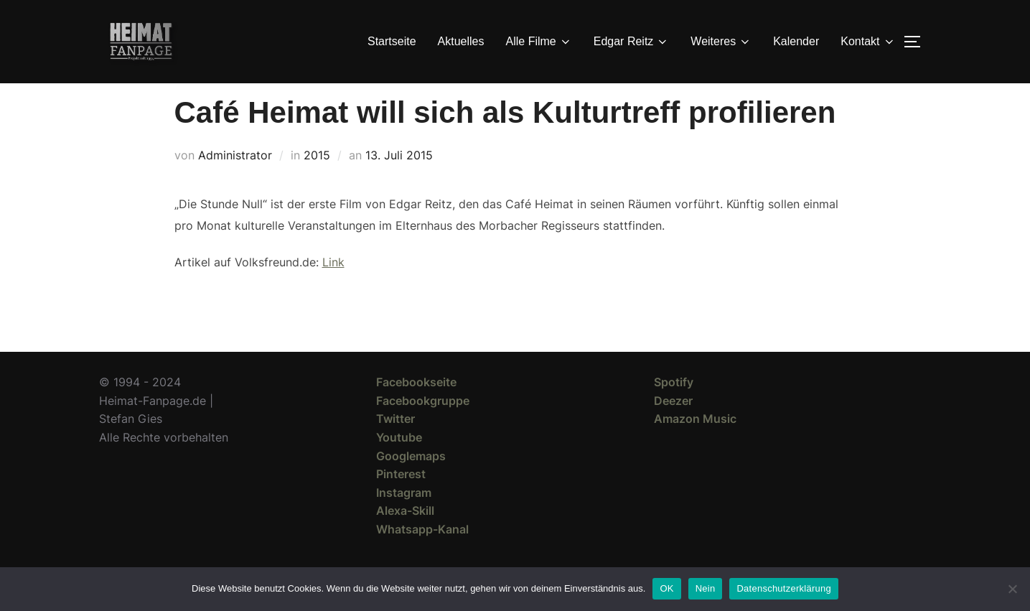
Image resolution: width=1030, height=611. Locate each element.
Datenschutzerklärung (783, 588)
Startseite (391, 41)
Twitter (395, 444)
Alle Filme (539, 41)
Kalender (796, 41)
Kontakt (868, 41)
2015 (317, 181)
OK (666, 588)
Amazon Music (695, 444)
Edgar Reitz (632, 41)
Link (333, 288)
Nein (706, 588)
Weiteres (721, 41)
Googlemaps (411, 482)
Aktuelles (461, 41)
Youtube (399, 463)
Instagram (403, 518)
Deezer (673, 426)
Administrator (235, 181)
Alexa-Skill (405, 536)
